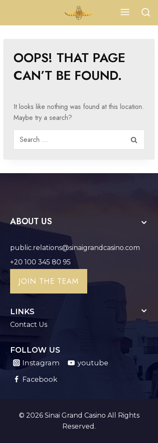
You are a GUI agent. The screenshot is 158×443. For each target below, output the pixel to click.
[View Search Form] (146, 13)
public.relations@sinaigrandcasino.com (75, 248)
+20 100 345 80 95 (40, 262)
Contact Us (28, 325)
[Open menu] (125, 12)
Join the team (49, 281)
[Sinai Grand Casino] (79, 13)
